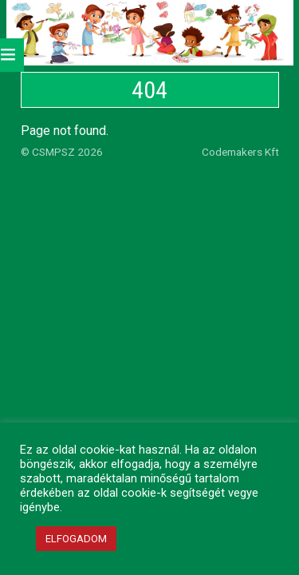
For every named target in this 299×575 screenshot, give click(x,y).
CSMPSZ (53, 151)
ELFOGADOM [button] (76, 539)
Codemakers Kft (240, 151)
